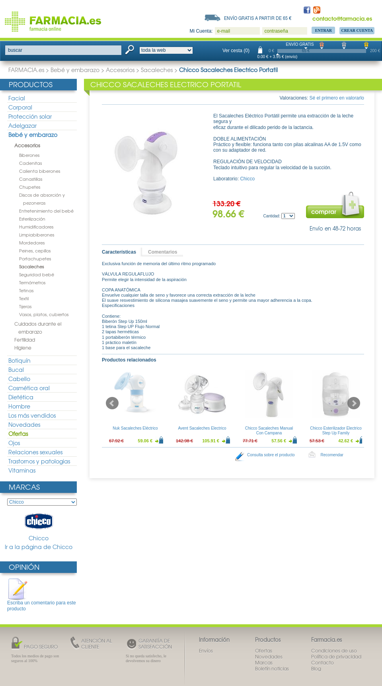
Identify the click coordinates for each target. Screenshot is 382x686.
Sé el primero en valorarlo (337, 98)
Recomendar (332, 455)
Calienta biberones (39, 171)
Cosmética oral (29, 388)
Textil (24, 298)
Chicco (38, 526)
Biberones (29, 155)
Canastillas (30, 179)
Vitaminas (21, 470)
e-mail (223, 31)
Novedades (24, 424)
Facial (16, 98)
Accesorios (120, 70)
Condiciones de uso (334, 650)
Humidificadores (36, 226)
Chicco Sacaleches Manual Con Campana (269, 430)
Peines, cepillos (35, 250)
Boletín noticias (272, 668)
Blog (316, 668)
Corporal (20, 107)
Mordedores (32, 242)
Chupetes (29, 187)
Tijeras (25, 306)
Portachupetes (35, 258)
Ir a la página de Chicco (38, 547)
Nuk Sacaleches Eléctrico (135, 428)
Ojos (14, 443)
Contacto (322, 662)
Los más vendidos (32, 415)
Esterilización (32, 218)
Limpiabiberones (36, 234)
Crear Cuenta (357, 30)
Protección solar (30, 116)
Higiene (22, 347)
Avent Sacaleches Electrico (202, 428)
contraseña (276, 31)
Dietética (20, 397)
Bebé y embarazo (75, 70)
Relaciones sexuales (35, 452)
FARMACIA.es (26, 70)
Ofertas (18, 434)
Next (353, 403)
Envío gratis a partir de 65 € (258, 17)
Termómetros (32, 282)
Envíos (206, 650)
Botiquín (19, 360)
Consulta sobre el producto (271, 455)
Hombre (19, 406)
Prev (112, 403)
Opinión (24, 566)
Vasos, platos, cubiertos (43, 314)
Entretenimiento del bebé (46, 210)
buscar (15, 50)
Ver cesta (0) (235, 50)
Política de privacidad (336, 656)
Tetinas (26, 290)
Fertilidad (24, 339)
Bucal (16, 369)
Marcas (24, 486)
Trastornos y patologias (39, 461)
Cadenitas (30, 163)
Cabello (19, 379)
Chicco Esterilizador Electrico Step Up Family (336, 430)
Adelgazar (22, 125)
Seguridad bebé (36, 274)
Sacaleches (157, 70)
